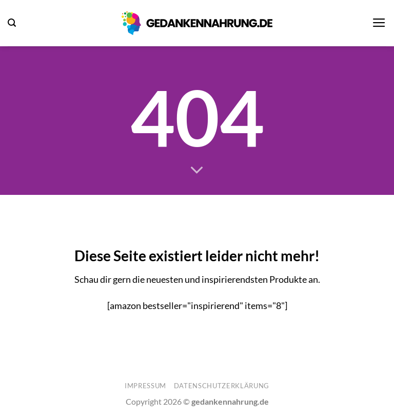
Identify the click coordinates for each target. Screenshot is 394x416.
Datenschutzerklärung (221, 386)
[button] (12, 23)
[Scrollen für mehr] (197, 171)
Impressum (145, 386)
